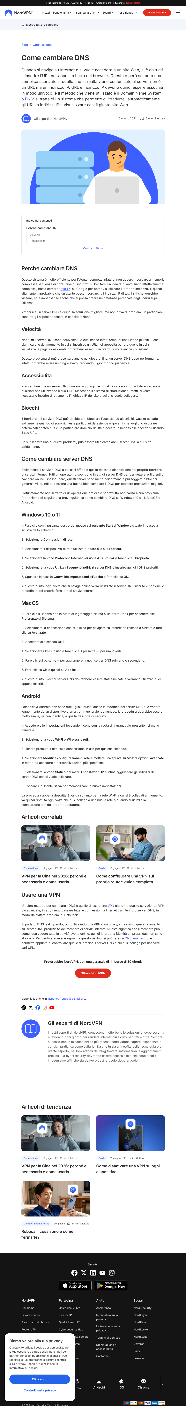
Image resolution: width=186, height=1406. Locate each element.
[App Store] (75, 1285)
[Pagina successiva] (162, 1384)
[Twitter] (84, 1273)
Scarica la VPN (85, 12)
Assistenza (103, 1307)
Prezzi (46, 12)
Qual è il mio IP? (69, 1322)
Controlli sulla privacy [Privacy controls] (40, 1390)
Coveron (139, 1343)
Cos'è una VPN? (69, 1307)
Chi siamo (27, 1307)
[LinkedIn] (93, 1273)
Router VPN (28, 1329)
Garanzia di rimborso (34, 1322)
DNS (29, 99)
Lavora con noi (30, 1315)
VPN (111, 906)
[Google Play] (111, 1285)
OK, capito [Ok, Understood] (40, 1379)
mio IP (65, 289)
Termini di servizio (108, 1337)
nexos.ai (139, 1358)
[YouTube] (102, 1273)
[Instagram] (112, 1273)
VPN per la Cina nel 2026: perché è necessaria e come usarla (53, 879)
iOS (121, 1384)
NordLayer (140, 1315)
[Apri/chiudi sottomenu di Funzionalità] (71, 12)
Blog (24, 45)
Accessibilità (38, 240)
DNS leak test (135, 938)
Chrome (143, 1384)
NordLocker (141, 1329)
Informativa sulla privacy (107, 1317)
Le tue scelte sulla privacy (108, 1328)
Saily (137, 1351)
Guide (102, 868)
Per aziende (125, 12)
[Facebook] (74, 1273)
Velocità (35, 234)
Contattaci (103, 1356)
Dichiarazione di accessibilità (106, 1346)
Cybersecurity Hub (71, 1329)
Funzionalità (61, 12)
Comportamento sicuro (36, 1223)
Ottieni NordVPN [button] (157, 12)
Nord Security (143, 1307)
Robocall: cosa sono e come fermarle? (47, 1234)
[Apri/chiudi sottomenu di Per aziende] (135, 12)
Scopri (106, 12)
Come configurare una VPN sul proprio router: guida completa (125, 879)
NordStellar (141, 1336)
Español (53, 998)
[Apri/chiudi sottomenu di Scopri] (113, 12)
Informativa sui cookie (23, 1367)
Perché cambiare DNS (42, 228)
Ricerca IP (65, 1315)
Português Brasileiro (72, 998)
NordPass (140, 1322)
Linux (77, 1384)
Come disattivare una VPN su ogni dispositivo (128, 1169)
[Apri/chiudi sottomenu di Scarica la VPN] (97, 12)
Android (99, 1384)
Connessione (42, 45)
